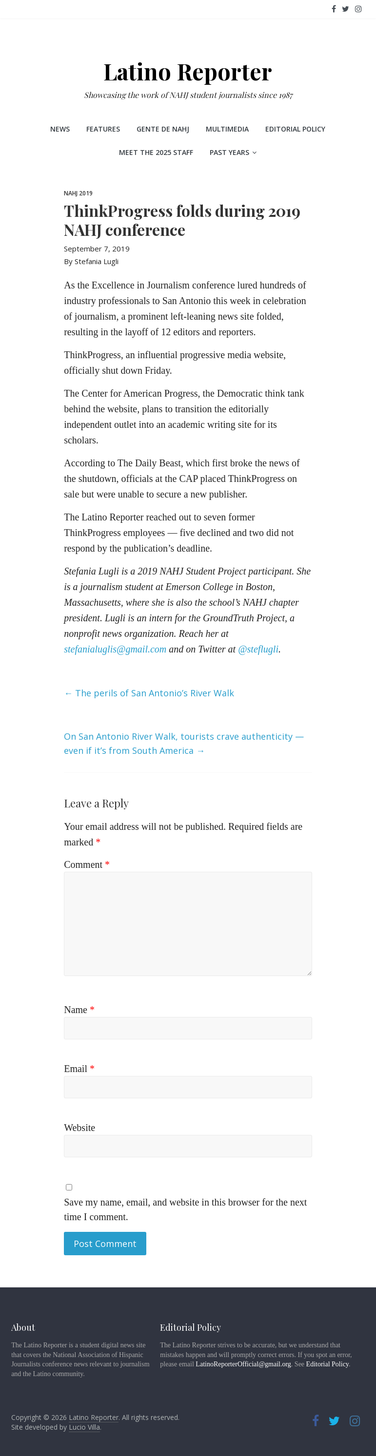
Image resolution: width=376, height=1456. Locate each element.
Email (79, 1068)
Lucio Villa (84, 1427)
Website (79, 1127)
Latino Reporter (187, 71)
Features (103, 129)
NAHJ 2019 (78, 193)
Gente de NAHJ (163, 129)
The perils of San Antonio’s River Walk (149, 693)
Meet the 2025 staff (156, 152)
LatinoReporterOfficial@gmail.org (243, 1364)
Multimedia (227, 129)
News (60, 129)
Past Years (229, 152)
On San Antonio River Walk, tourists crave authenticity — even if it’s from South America (184, 743)
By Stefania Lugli (91, 261)
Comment (87, 864)
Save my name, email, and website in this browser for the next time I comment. (185, 1209)
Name (79, 1009)
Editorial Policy (295, 129)
